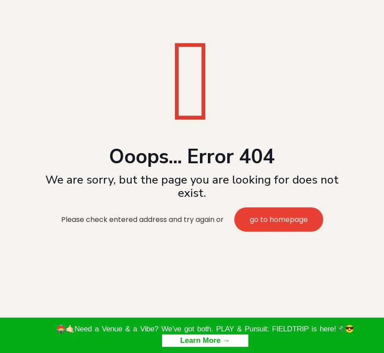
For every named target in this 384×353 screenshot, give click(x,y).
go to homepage (279, 219)
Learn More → (205, 340)
